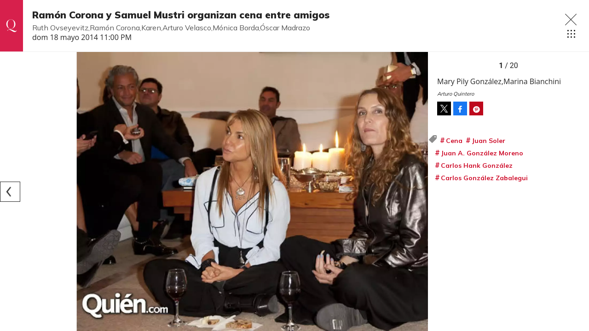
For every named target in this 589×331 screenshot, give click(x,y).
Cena (454, 141)
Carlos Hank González (477, 165)
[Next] (418, 192)
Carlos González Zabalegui (484, 178)
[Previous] (10, 192)
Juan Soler (488, 141)
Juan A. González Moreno (482, 153)
